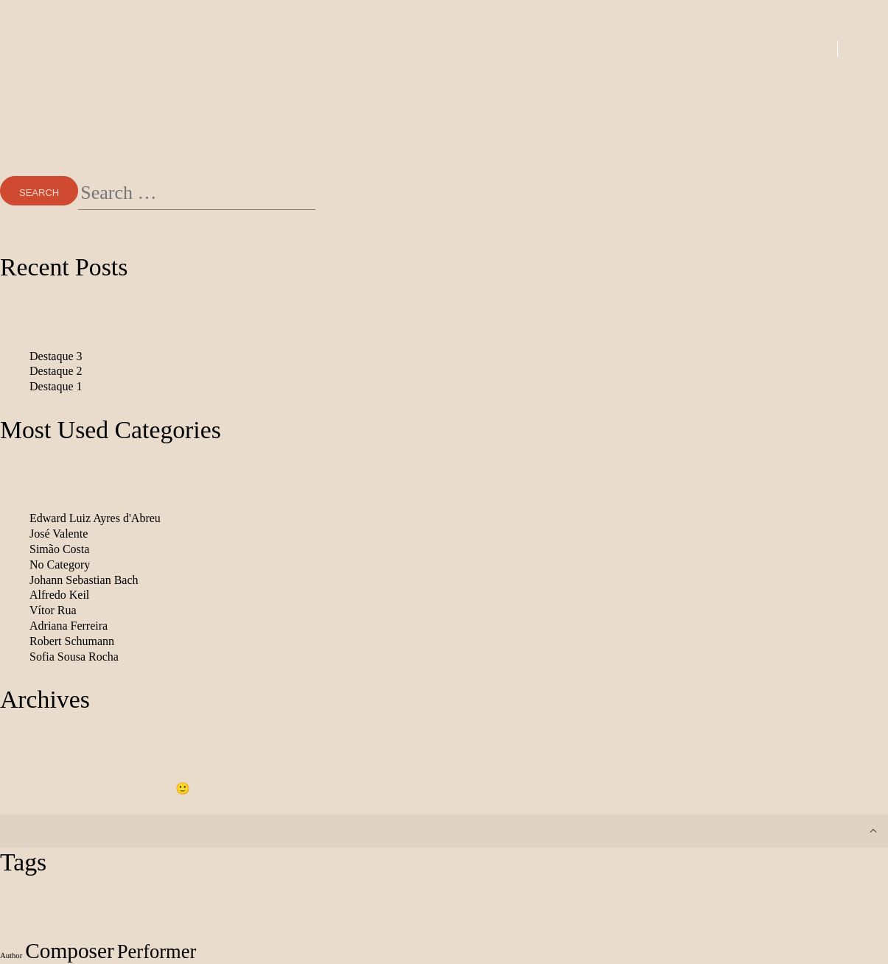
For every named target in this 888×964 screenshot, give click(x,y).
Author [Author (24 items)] (11, 955)
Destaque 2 (56, 371)
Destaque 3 (56, 356)
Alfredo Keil (59, 594)
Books (520, 48)
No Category (59, 564)
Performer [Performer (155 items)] (157, 951)
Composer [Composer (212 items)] (69, 951)
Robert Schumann (71, 641)
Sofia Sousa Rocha (74, 656)
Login (766, 48)
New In (294, 48)
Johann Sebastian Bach (84, 580)
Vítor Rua (53, 610)
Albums (370, 48)
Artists (594, 48)
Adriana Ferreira (68, 625)
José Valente (58, 533)
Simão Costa (59, 549)
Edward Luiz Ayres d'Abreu (95, 518)
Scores (447, 48)
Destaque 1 (56, 386)
